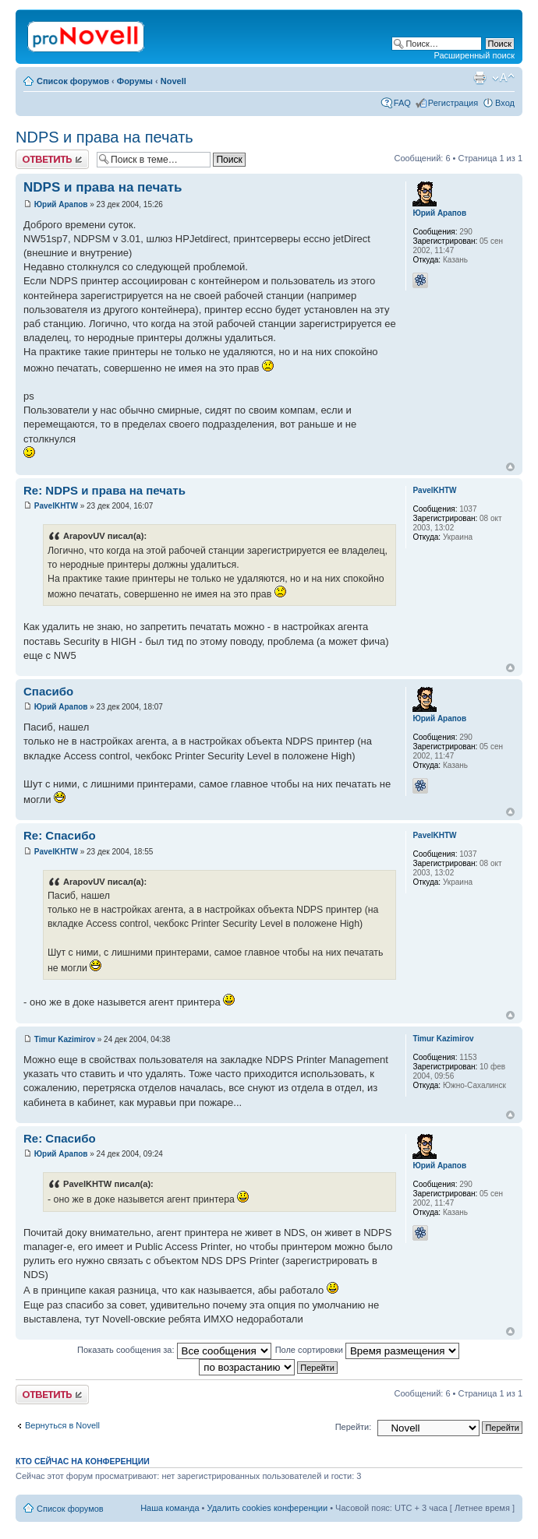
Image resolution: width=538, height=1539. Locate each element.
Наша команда (169, 1508)
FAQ (402, 102)
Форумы (135, 81)
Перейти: (353, 1427)
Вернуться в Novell (62, 1425)
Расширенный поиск (474, 55)
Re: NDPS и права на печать (104, 490)
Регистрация (453, 102)
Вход (505, 102)
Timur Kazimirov (64, 1039)
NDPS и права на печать (104, 137)
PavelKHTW (56, 506)
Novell (173, 81)
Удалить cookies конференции (267, 1508)
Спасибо (48, 691)
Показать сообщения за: (174, 1349)
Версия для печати (479, 78)
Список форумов (73, 81)
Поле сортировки (367, 1349)
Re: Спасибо (59, 835)
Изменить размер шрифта (503, 78)
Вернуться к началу (510, 467)
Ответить (52, 159)
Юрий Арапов (61, 204)
